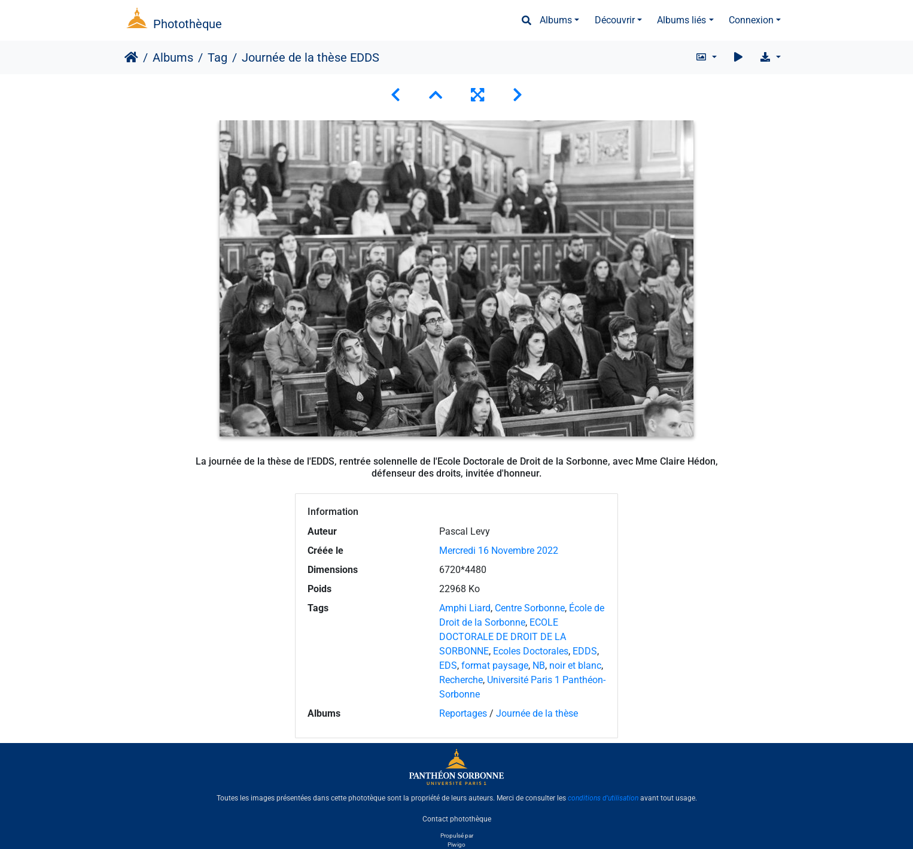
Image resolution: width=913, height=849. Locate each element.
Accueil (131, 57)
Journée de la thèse (537, 713)
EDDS (585, 651)
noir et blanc (575, 665)
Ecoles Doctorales (530, 651)
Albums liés (681, 20)
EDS (448, 665)
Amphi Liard (465, 608)
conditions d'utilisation (603, 798)
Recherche (461, 680)
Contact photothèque (456, 818)
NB (538, 665)
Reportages (463, 713)
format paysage (494, 665)
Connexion (751, 20)
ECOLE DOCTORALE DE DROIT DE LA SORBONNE (502, 637)
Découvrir (615, 20)
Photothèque (187, 24)
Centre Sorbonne (530, 608)
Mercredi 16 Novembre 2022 (498, 550)
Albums (556, 20)
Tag (217, 57)
